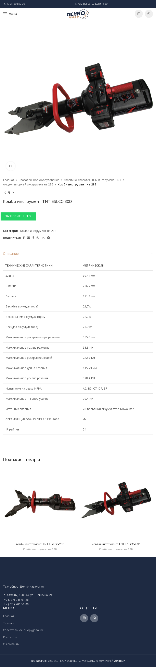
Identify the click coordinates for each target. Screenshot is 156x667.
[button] (78, 216)
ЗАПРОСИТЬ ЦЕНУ (18, 216)
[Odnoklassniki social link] (33, 238)
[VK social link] (43, 238)
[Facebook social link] (24, 238)
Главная (8, 180)
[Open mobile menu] (10, 14)
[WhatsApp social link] (149, 14)
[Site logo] (78, 13)
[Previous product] (5, 193)
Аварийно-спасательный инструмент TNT (92, 180)
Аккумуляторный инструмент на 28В (28, 184)
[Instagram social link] (139, 14)
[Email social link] (28, 238)
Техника (8, 623)
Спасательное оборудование (39, 180)
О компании (11, 644)
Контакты (10, 637)
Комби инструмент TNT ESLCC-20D (116, 544)
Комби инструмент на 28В (77, 184)
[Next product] (13, 193)
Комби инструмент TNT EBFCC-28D (40, 544)
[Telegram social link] (48, 238)
